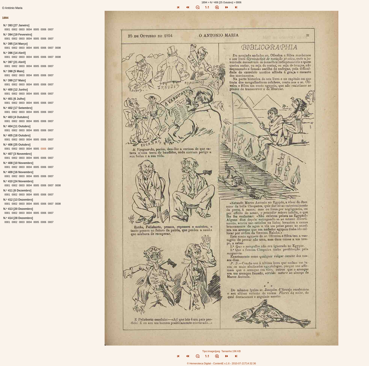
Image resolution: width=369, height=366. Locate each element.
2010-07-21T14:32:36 (244, 363)
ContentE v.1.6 (221, 363)
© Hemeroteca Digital (199, 363)
